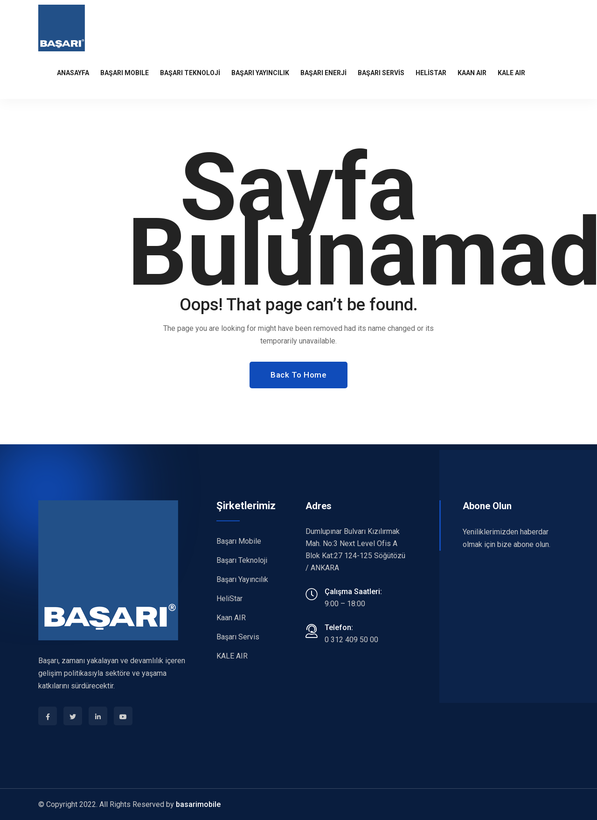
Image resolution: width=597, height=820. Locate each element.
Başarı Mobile (238, 541)
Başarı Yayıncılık (242, 579)
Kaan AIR (231, 617)
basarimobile (198, 804)
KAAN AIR (472, 73)
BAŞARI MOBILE (124, 73)
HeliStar (431, 73)
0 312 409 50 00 (351, 639)
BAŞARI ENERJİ (323, 73)
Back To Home (298, 374)
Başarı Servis (237, 636)
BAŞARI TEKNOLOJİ (190, 73)
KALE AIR (511, 73)
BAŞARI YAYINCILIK (260, 73)
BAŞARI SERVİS (381, 73)
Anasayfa (73, 73)
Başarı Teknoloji (241, 560)
